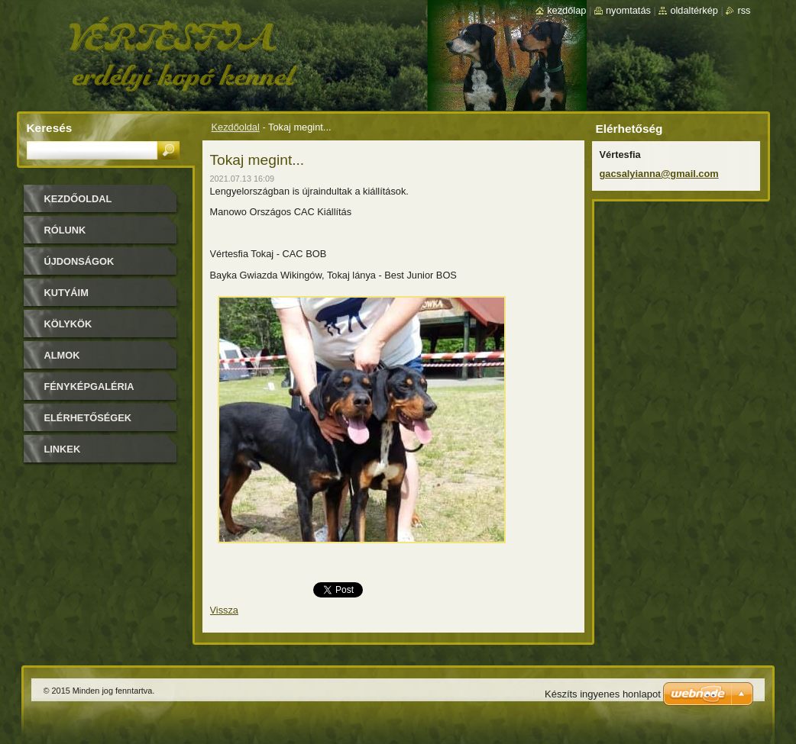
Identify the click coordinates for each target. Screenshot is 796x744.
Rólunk (65, 230)
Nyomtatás (628, 10)
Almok (62, 355)
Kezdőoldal (236, 127)
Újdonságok (79, 261)
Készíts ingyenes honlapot (603, 694)
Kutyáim (66, 292)
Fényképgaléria (89, 386)
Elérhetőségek (87, 418)
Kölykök (68, 324)
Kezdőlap (566, 10)
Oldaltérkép (694, 10)
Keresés (50, 127)
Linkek (62, 449)
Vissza (224, 610)
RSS (743, 10)
